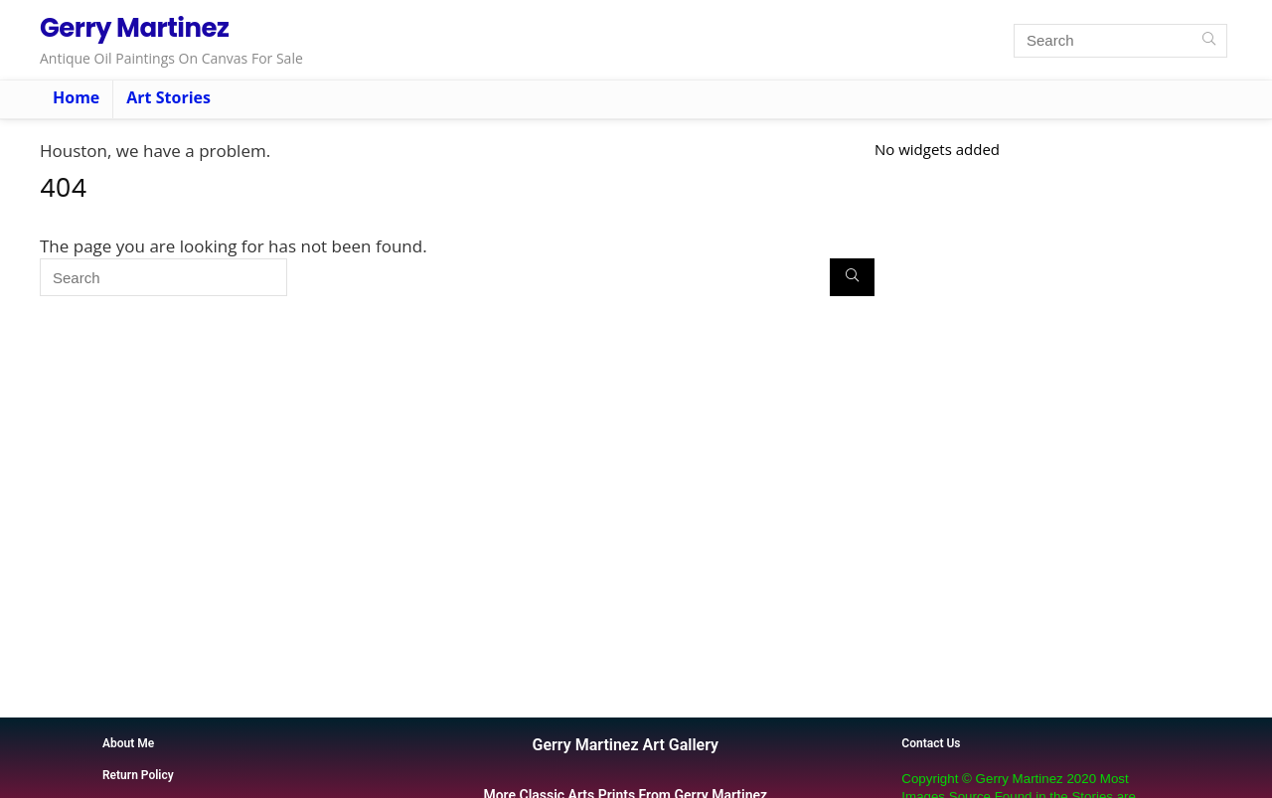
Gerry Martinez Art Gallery (625, 744)
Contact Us (930, 743)
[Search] (1209, 41)
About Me (128, 743)
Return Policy (138, 775)
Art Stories (168, 97)
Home (76, 97)
